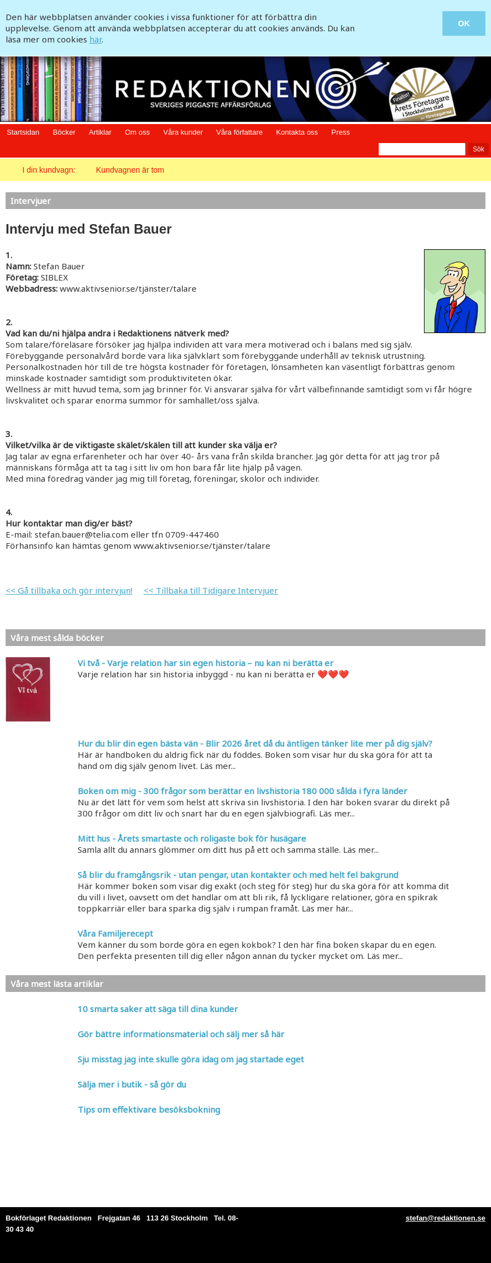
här (95, 39)
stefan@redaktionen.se (445, 1218)
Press (340, 132)
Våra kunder (183, 132)
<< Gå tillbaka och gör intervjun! (69, 590)
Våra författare (239, 132)
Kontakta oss (297, 132)
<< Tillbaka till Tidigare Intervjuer (211, 590)
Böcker (64, 132)
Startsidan (23, 132)
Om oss (137, 132)
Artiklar (100, 132)
